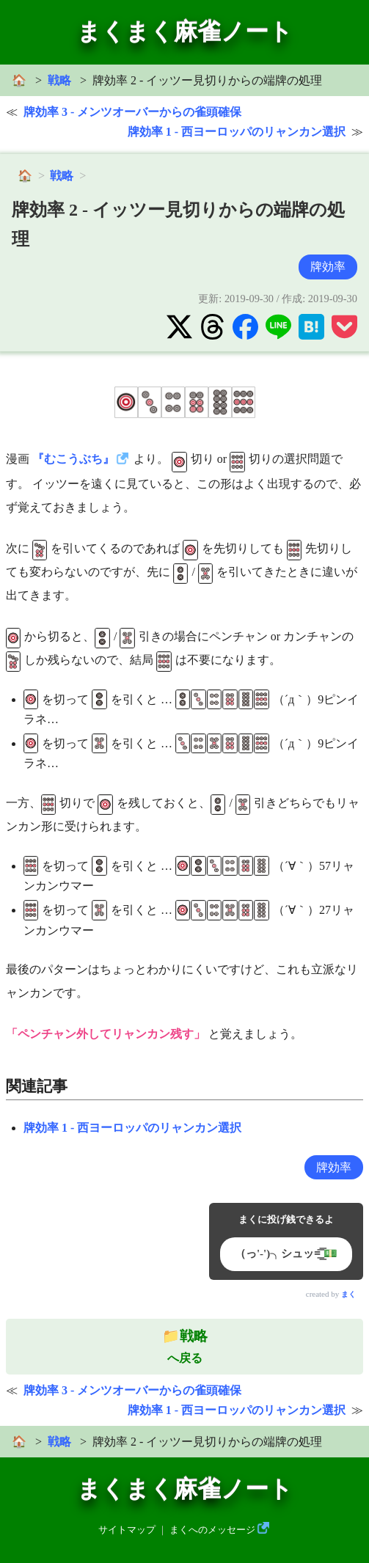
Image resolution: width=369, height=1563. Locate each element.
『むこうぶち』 (73, 459)
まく (348, 1294)
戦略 (59, 80)
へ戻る (185, 1346)
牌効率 (328, 266)
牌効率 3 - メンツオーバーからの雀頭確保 (132, 112)
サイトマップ (127, 1530)
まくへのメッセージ (212, 1530)
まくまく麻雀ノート (185, 31)
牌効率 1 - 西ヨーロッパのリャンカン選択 (237, 131)
